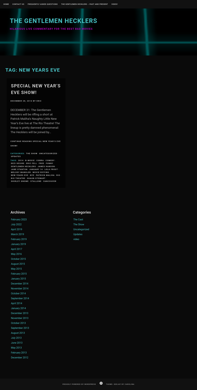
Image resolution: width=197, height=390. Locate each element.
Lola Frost (51, 169)
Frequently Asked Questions (43, 4)
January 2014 (18, 308)
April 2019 (16, 229)
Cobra (40, 160)
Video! (114, 4)
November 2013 (19, 318)
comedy (50, 160)
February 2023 (19, 219)
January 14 (36, 169)
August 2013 (18, 332)
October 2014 (18, 293)
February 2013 (19, 352)
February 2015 (19, 273)
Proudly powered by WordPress (79, 384)
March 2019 (17, 234)
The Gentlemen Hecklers (53, 21)
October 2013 (18, 323)
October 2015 (18, 258)
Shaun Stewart (36, 178)
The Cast (78, 219)
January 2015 (18, 278)
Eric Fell (31, 163)
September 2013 (20, 328)
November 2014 (19, 288)
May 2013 (16, 347)
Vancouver (49, 181)
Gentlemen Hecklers (23, 166)
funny (49, 163)
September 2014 (20, 298)
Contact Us (18, 4)
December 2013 (19, 313)
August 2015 (18, 263)
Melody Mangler (21, 172)
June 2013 (16, 342)
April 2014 (16, 303)
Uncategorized (48, 153)
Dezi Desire (17, 163)
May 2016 (16, 254)
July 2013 (16, 337)
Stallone (36, 181)
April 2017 (16, 249)
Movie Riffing (41, 172)
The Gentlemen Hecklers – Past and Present (84, 4)
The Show (32, 153)
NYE (32, 175)
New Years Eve (19, 175)
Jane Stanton (19, 169)
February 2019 (19, 239)
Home (6, 4)
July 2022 (16, 224)
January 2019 (18, 244)
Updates (16, 156)
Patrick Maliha (45, 175)
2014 (20, 160)
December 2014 (19, 283)
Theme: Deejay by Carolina (120, 384)
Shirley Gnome (20, 181)
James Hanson (46, 166)
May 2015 (16, 268)
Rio (58, 175)
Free (41, 163)
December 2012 (19, 357)
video (76, 239)
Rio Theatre (18, 178)
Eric (39, 101)
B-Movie (30, 160)
